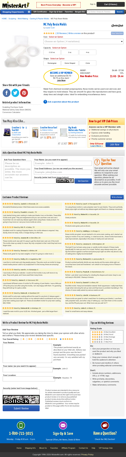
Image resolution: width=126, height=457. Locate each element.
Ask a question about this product (63, 102)
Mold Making (23, 19)
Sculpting (12, 19)
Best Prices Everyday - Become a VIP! (58, 5)
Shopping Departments (13, 12)
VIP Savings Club (106, 448)
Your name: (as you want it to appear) (19, 366)
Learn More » (96, 146)
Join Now (61, 80)
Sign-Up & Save (56, 12)
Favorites (69, 12)
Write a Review (117, 197)
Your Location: (9, 375)
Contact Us (83, 448)
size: (53, 37)
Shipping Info (30, 448)
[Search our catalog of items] (119, 12)
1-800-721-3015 (21, 433)
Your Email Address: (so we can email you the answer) (58, 168)
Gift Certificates (40, 12)
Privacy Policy (87, 454)
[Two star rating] (26, 339)
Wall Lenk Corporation (16, 134)
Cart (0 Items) (110, 4)
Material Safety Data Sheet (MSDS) (16, 110)
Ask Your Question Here (15, 160)
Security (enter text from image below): (51, 177)
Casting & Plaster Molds (39, 19)
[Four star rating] (47, 339)
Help (93, 448)
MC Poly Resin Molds (55, 24)
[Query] (101, 12)
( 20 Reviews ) (61, 33)
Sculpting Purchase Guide (12, 107)
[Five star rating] (60, 339)
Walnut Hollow (47, 130)
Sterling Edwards (77, 133)
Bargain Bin (80, 12)
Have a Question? (105, 433)
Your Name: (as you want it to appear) (51, 160)
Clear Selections (117, 33)
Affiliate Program (68, 448)
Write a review (74, 33)
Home (19, 448)
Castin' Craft (50, 28)
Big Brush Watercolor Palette (76, 128)
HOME (4, 19)
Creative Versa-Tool (48, 127)
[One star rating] (21, 339)
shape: (53, 58)
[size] (83, 41)
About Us (43, 448)
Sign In (92, 4)
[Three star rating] (35, 339)
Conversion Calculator (11, 112)
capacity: (54, 48)
